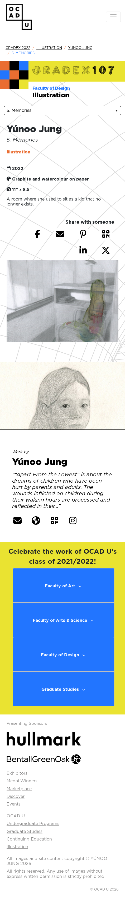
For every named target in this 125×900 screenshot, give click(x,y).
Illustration (49, 47)
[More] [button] (73, 506)
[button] (106, 234)
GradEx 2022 (18, 47)
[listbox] (62, 110)
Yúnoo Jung (80, 47)
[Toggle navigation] (113, 17)
